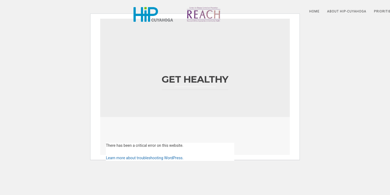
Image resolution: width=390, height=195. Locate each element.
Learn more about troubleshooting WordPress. (145, 158)
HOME (314, 11)
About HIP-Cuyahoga (346, 11)
